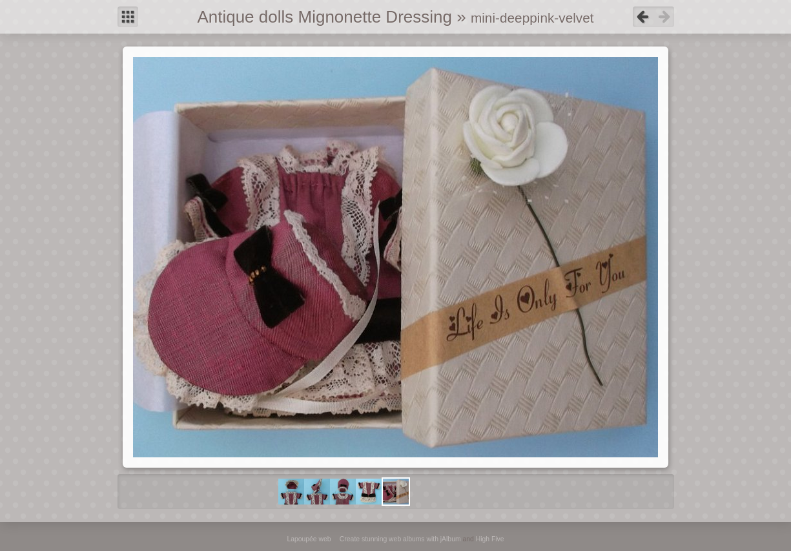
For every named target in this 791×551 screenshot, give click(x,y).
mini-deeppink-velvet (532, 17)
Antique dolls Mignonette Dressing (324, 16)
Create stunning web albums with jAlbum (400, 539)
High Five (490, 539)
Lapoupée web (309, 539)
